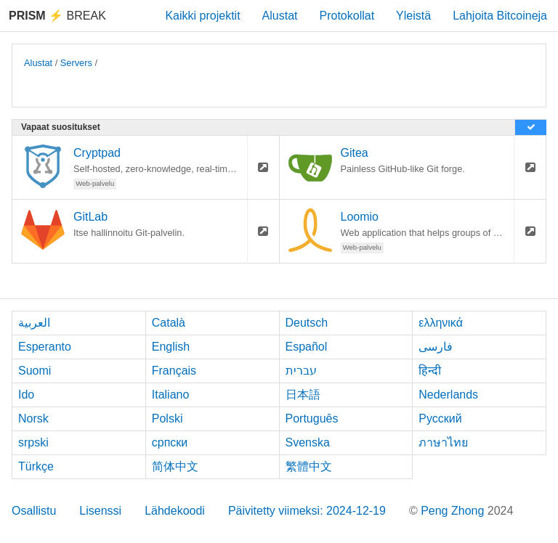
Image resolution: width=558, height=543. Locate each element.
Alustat (280, 15)
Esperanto (44, 346)
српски (170, 442)
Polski (167, 418)
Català (168, 323)
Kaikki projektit (202, 15)
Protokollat (347, 15)
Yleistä (413, 15)
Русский (439, 418)
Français (174, 370)
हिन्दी (429, 370)
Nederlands (448, 394)
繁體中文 (309, 466)
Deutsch (307, 323)
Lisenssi (100, 511)
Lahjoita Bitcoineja (500, 15)
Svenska (308, 442)
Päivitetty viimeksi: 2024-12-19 (307, 511)
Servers (76, 62)
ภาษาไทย (443, 442)
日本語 (303, 394)
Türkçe (36, 466)
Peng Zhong (454, 511)
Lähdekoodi (175, 511)
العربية (34, 323)
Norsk (33, 418)
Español (307, 346)
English (171, 346)
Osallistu (34, 511)
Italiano (171, 394)
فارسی (435, 346)
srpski (33, 442)
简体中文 (175, 466)
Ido (26, 394)
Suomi (34, 370)
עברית (301, 370)
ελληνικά (440, 323)
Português (312, 418)
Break (57, 15)
